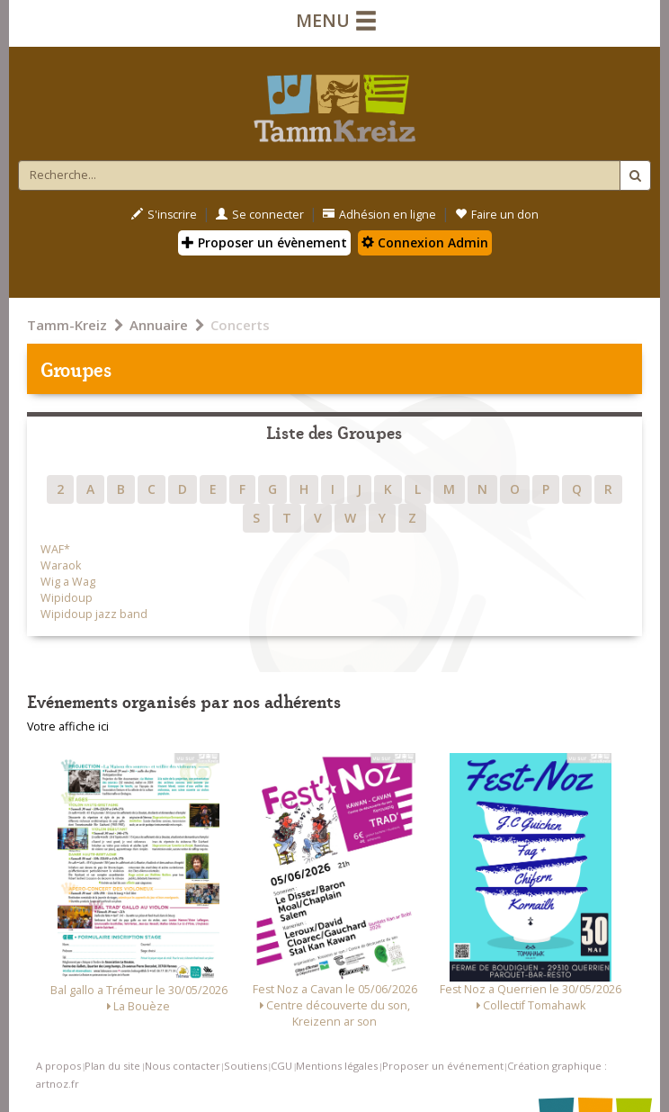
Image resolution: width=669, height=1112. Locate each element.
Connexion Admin (424, 242)
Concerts (240, 325)
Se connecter (260, 214)
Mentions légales (337, 1065)
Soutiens (245, 1065)
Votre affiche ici (68, 726)
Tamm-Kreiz (67, 325)
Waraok (60, 565)
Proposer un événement (443, 1065)
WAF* (55, 549)
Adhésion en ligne (379, 214)
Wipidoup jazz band (93, 614)
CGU (281, 1065)
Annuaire (158, 325)
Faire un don (497, 214)
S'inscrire (164, 214)
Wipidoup (66, 597)
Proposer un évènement (264, 242)
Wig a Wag (67, 581)
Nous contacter (182, 1065)
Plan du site (112, 1065)
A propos (58, 1065)
